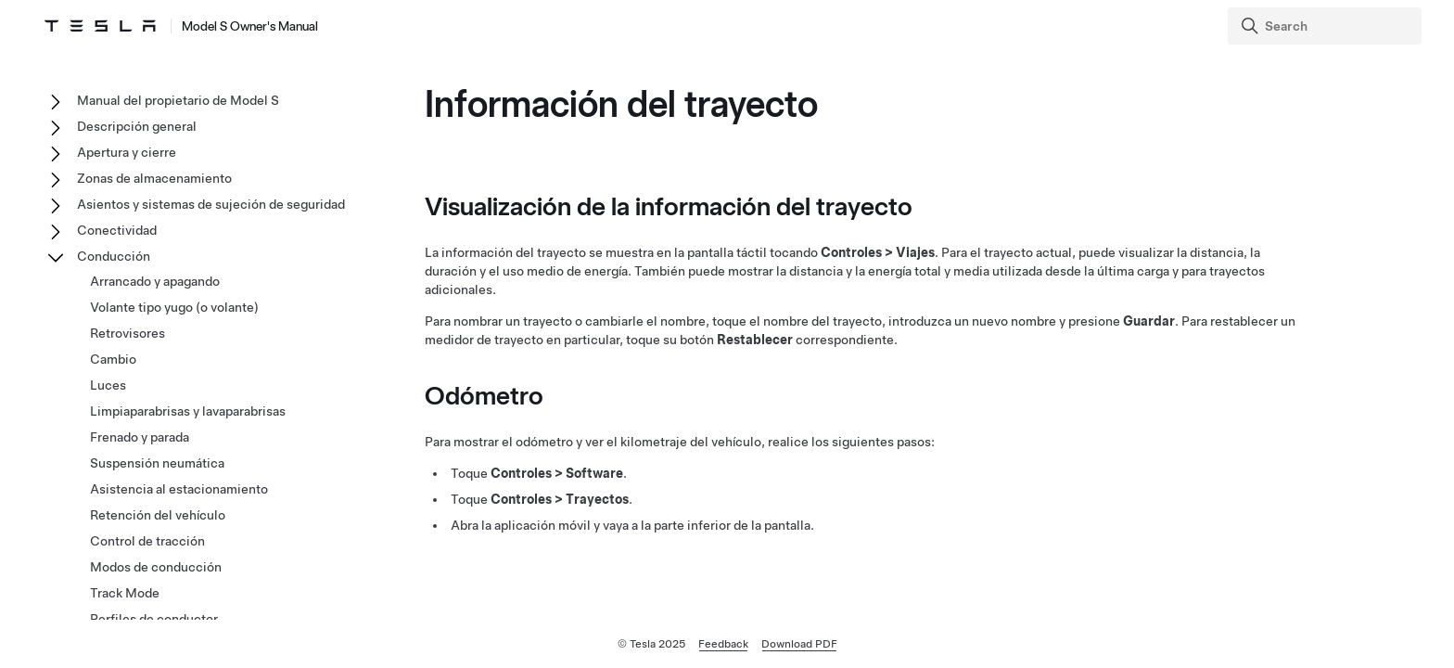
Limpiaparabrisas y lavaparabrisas (188, 411)
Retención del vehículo (157, 514)
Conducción (113, 256)
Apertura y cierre (126, 152)
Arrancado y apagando (155, 281)
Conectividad (117, 230)
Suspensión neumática (157, 463)
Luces (108, 385)
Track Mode (124, 592)
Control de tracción (147, 540)
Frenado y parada (139, 437)
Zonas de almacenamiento (154, 178)
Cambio (113, 359)
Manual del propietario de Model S (178, 100)
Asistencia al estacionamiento (179, 489)
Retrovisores (127, 333)
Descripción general (137, 126)
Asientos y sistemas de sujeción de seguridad (211, 204)
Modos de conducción (156, 566)
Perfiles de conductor (154, 618)
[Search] (1326, 26)
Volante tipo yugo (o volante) (174, 307)
